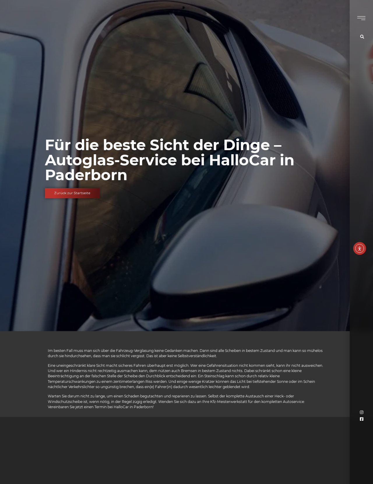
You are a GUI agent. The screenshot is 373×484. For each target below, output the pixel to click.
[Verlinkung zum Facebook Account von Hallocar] (362, 419)
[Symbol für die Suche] (362, 37)
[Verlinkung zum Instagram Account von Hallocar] (362, 412)
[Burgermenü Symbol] (361, 18)
